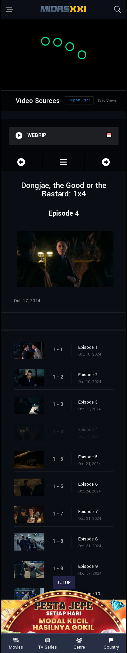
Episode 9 (88, 566)
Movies (16, 644)
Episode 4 (88, 430)
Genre (80, 644)
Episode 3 (88, 402)
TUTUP (64, 583)
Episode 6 (88, 484)
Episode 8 (88, 539)
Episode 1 (88, 347)
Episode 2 (88, 375)
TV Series (48, 644)
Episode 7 (88, 512)
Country (111, 644)
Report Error (79, 100)
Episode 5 (88, 457)
